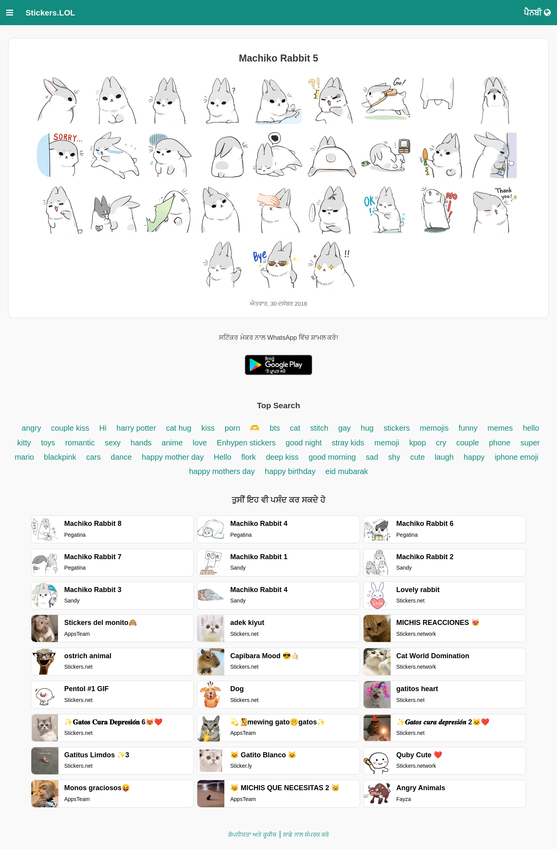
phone (500, 442)
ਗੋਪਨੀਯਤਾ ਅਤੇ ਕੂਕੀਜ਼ (252, 834)
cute (418, 457)
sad (372, 457)
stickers (397, 428)
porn (234, 428)
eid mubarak (346, 471)
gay (344, 428)
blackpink (60, 457)
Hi (102, 428)
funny (468, 428)
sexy (113, 442)
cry (441, 442)
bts (275, 428)
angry (32, 428)
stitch (319, 428)
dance (121, 457)
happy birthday (291, 471)
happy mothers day (222, 471)
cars (93, 457)
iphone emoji (516, 457)
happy (475, 457)
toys (48, 442)
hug (367, 428)
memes (500, 428)
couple (469, 442)
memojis (434, 428)
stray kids (347, 442)
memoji (386, 442)
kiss (208, 428)
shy (394, 457)
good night (304, 442)
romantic (81, 442)
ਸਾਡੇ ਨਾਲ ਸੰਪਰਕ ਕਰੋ (306, 834)
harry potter (136, 428)
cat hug (178, 428)
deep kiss (282, 457)
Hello (222, 457)
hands (141, 442)
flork (248, 457)
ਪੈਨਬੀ (537, 12)
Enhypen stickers (247, 442)
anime (172, 442)
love (200, 442)
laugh (444, 457)
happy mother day (173, 457)
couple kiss (70, 428)
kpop (417, 442)
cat (295, 428)
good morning (333, 457)
